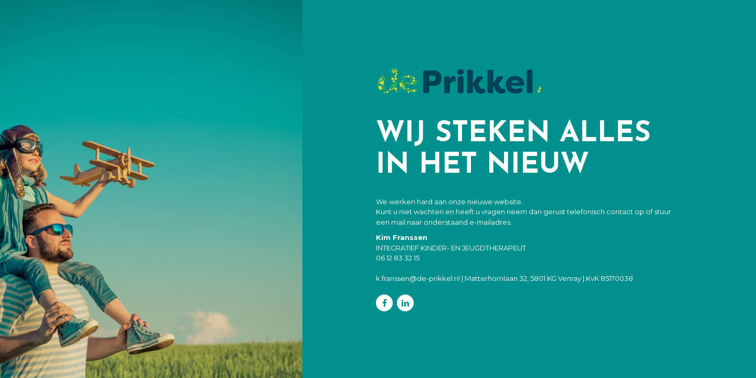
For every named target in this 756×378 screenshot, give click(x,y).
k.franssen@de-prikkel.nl (418, 278)
